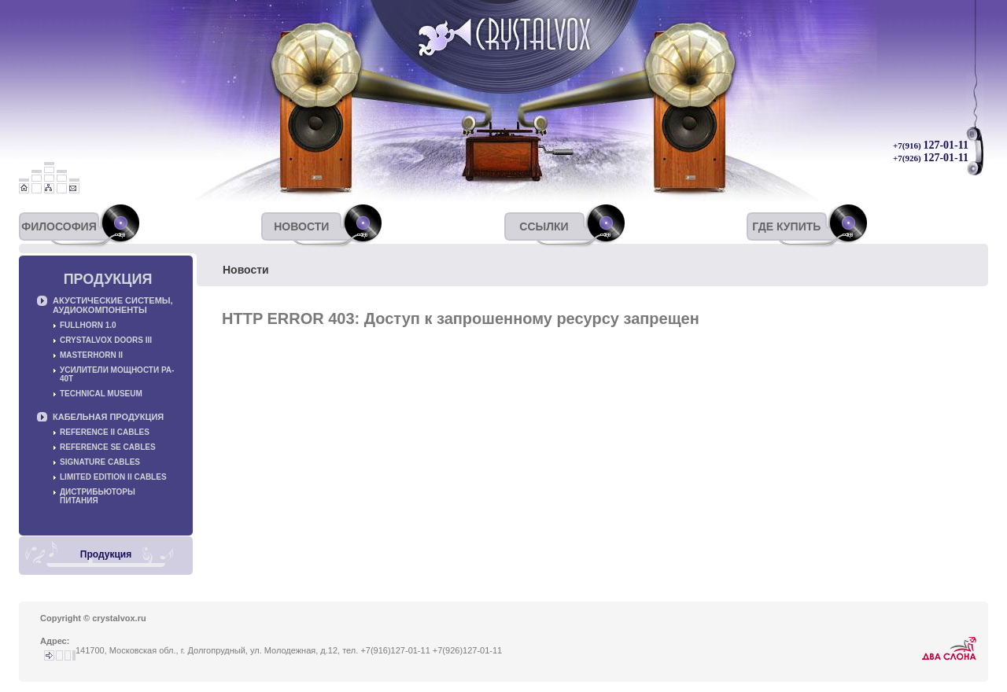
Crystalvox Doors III (106, 340)
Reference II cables (104, 432)
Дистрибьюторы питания (97, 496)
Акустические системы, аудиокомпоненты (113, 305)
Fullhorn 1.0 (88, 325)
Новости (301, 226)
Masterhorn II (91, 355)
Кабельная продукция (108, 416)
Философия (58, 226)
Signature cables (100, 462)
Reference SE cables (108, 447)
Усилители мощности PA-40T (117, 374)
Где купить (786, 226)
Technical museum (101, 393)
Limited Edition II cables (113, 477)
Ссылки (543, 226)
